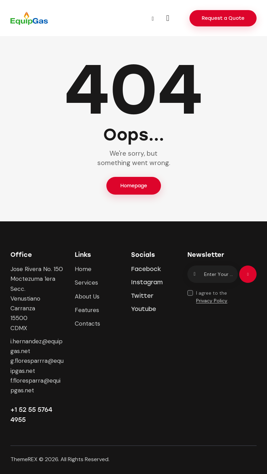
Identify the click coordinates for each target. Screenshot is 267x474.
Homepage (133, 186)
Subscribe (248, 277)
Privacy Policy (211, 300)
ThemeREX (24, 459)
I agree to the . (212, 297)
